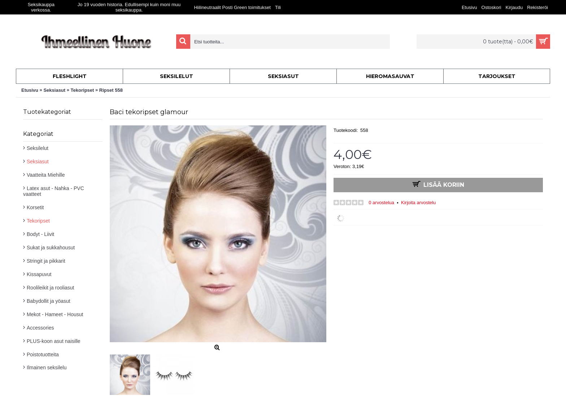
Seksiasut (38, 161)
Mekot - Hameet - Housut (55, 314)
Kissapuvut (39, 274)
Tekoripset (38, 221)
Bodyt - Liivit (40, 234)
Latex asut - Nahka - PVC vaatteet (53, 191)
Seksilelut (37, 148)
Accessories (40, 328)
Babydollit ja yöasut (48, 301)
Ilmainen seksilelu (47, 367)
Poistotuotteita (43, 354)
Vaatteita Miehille (46, 175)
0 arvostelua (381, 202)
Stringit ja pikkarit (46, 261)
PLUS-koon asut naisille (53, 341)
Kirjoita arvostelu (418, 202)
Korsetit (35, 207)
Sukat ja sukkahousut (51, 247)
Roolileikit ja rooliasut (50, 288)
